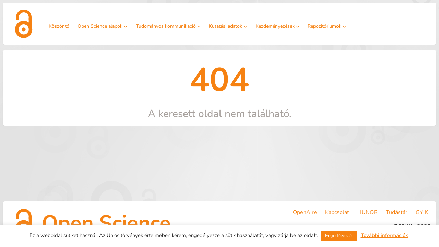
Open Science (106, 223)
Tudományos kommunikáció (168, 26)
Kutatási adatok (228, 26)
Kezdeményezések (278, 26)
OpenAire (305, 212)
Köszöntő (59, 26)
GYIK (422, 212)
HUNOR (367, 212)
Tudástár (396, 212)
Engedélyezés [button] (339, 236)
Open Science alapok (103, 26)
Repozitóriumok (327, 26)
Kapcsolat (337, 212)
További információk (384, 235)
